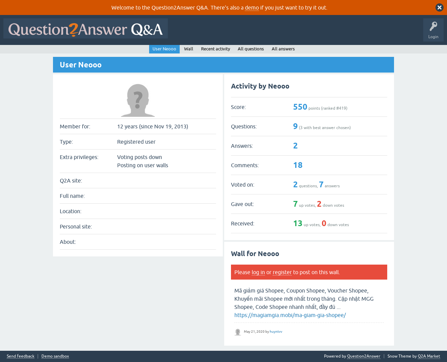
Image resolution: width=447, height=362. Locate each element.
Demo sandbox (55, 356)
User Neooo (164, 48)
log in (258, 272)
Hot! (233, 33)
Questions (210, 33)
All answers (283, 48)
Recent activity (215, 48)
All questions (251, 48)
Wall (188, 48)
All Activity (183, 33)
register (282, 272)
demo (252, 7)
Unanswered (259, 33)
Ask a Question (335, 33)
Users (307, 33)
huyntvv (276, 331)
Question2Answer (363, 356)
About (380, 33)
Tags (285, 33)
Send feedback (20, 356)
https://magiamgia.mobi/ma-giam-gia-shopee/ (290, 315)
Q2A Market (429, 356)
